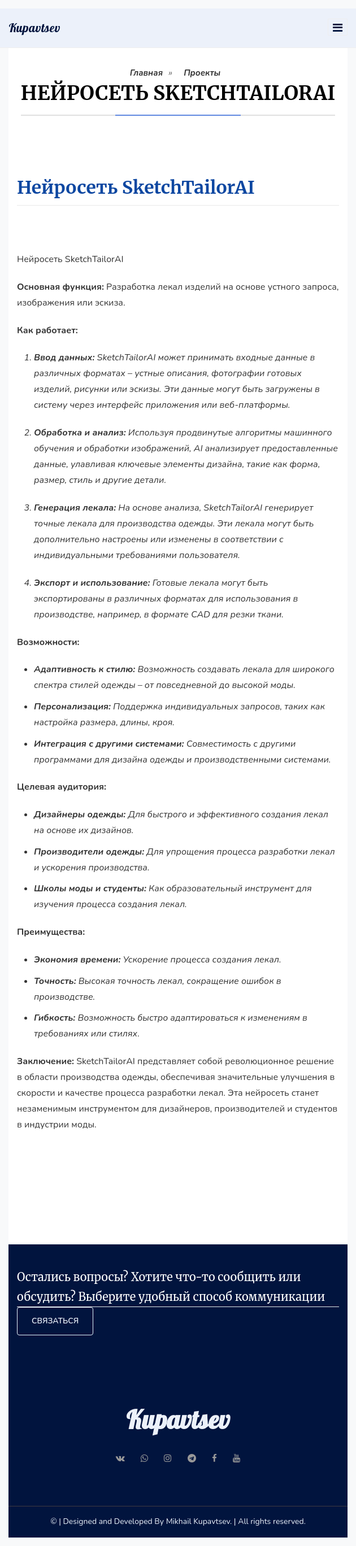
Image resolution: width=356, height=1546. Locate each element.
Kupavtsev (34, 28)
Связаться (55, 1321)
